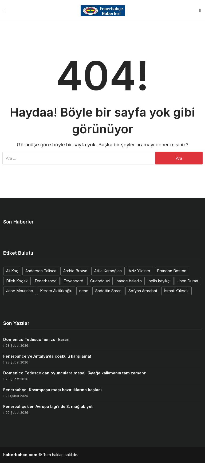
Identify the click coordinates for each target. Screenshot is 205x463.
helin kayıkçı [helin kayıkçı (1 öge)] (160, 281)
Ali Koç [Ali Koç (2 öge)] (12, 270)
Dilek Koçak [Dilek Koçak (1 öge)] (17, 281)
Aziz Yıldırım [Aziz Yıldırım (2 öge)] (139, 270)
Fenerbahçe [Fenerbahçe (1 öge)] (46, 281)
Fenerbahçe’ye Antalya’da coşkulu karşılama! (47, 356)
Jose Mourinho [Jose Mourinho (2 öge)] (19, 290)
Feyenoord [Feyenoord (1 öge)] (73, 281)
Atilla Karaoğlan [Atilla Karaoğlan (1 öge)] (108, 270)
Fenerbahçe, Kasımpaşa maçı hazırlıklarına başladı (52, 389)
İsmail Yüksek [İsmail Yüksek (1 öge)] (176, 290)
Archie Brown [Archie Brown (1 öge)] (75, 270)
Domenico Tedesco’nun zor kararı (36, 339)
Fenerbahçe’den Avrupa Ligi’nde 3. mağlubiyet (48, 406)
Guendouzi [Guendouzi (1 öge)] (100, 281)
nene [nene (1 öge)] (83, 290)
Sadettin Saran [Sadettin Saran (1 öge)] (108, 290)
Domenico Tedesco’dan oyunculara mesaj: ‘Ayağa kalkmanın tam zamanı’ (74, 373)
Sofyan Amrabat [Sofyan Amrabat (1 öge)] (142, 290)
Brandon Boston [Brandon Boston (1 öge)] (171, 270)
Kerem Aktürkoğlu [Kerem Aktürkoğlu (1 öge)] (56, 290)
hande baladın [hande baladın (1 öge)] (129, 281)
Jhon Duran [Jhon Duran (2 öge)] (188, 281)
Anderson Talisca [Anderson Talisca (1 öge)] (40, 270)
